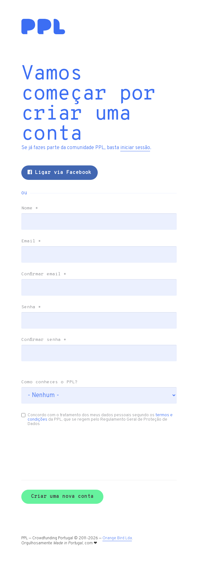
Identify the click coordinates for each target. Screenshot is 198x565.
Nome (29, 208)
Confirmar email (43, 274)
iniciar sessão (135, 148)
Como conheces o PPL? (49, 382)
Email (31, 241)
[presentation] (54, 444)
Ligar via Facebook (59, 173)
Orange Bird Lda (117, 538)
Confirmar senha (43, 340)
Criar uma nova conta (62, 496)
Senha (31, 307)
